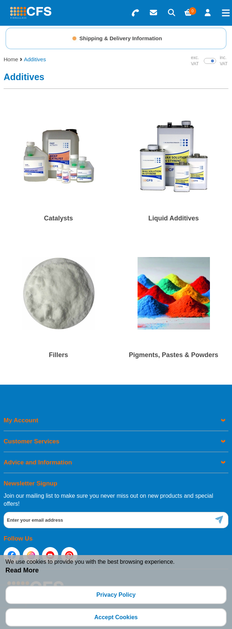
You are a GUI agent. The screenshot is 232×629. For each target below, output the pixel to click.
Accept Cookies (116, 617)
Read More (22, 570)
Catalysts (58, 218)
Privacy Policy (116, 595)
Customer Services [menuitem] (31, 441)
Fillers (58, 355)
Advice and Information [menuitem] (38, 462)
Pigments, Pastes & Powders (173, 355)
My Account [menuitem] (21, 420)
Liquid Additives (173, 218)
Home (11, 59)
